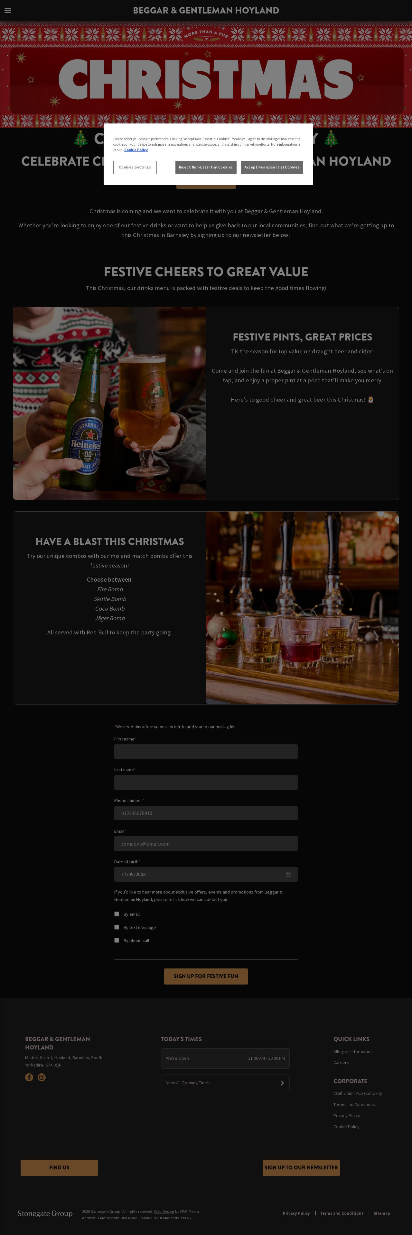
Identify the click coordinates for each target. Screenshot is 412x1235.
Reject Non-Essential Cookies (206, 167)
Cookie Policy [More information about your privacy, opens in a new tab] (136, 150)
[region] (208, 154)
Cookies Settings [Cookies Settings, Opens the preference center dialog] (135, 167)
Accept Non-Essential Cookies (272, 167)
